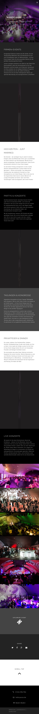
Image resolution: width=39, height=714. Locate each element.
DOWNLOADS (12, 711)
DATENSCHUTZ (21, 709)
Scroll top (19, 669)
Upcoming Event (19, 617)
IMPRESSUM (12, 709)
